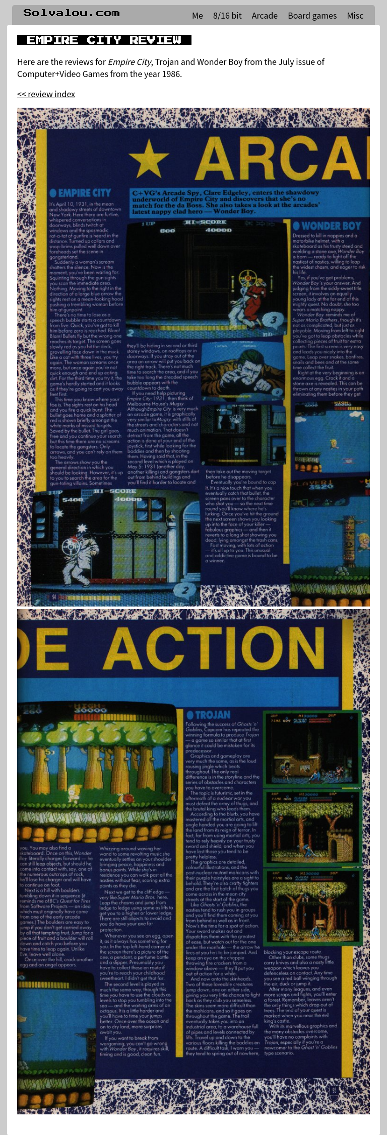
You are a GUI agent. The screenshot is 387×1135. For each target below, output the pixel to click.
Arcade (265, 15)
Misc (355, 15)
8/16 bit (227, 15)
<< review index (46, 94)
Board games (312, 15)
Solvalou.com (72, 13)
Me (197, 15)
